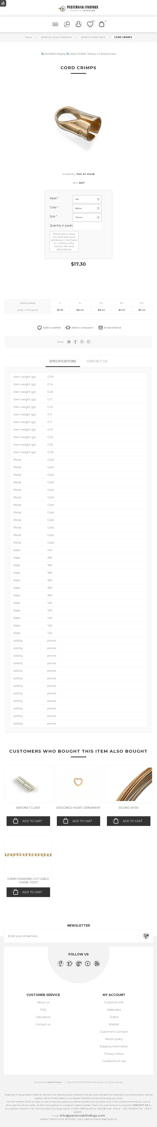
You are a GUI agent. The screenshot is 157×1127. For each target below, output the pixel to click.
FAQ (43, 1009)
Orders (114, 1017)
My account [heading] (114, 995)
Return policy (114, 1039)
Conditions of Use (114, 1061)
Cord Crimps (78, 67)
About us (43, 1002)
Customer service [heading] (43, 995)
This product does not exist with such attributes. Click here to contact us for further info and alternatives (64, 241)
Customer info (114, 1002)
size (53, 216)
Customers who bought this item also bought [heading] (78, 751)
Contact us (43, 1024)
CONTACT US (140, 1105)
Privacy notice (114, 1053)
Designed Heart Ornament (78, 807)
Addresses (114, 1009)
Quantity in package (63, 225)
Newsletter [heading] (78, 925)
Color (53, 207)
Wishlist (114, 1024)
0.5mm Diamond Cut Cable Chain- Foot (28, 880)
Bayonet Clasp (28, 807)
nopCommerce (54, 1082)
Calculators (43, 1017)
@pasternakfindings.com (85, 1115)
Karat (53, 198)
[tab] (63, 361)
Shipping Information (114, 1046)
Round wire (129, 807)
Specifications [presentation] (62, 361)
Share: (60, 341)
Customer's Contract (114, 1031)
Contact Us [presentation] (97, 361)
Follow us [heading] (78, 954)
